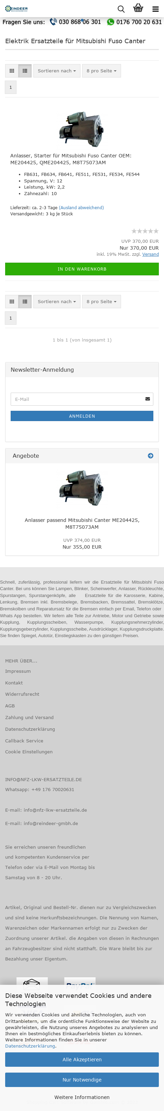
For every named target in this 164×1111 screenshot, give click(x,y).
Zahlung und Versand (29, 717)
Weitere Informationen (82, 1097)
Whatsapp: (18, 789)
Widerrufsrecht (22, 694)
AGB (10, 705)
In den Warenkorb (82, 268)
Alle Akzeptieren (82, 1059)
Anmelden (82, 416)
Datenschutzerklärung (30, 1046)
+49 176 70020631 (52, 789)
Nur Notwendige (82, 1080)
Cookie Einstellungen (29, 751)
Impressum (18, 671)
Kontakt (14, 682)
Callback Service (24, 740)
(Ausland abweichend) (81, 207)
